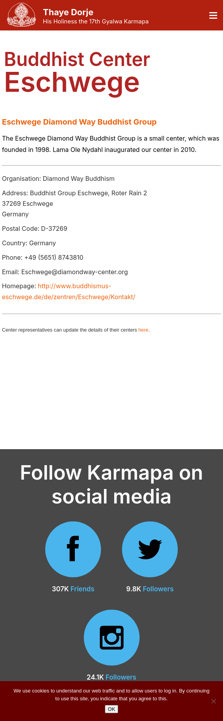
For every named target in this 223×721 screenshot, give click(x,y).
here (143, 330)
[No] (213, 701)
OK (111, 709)
